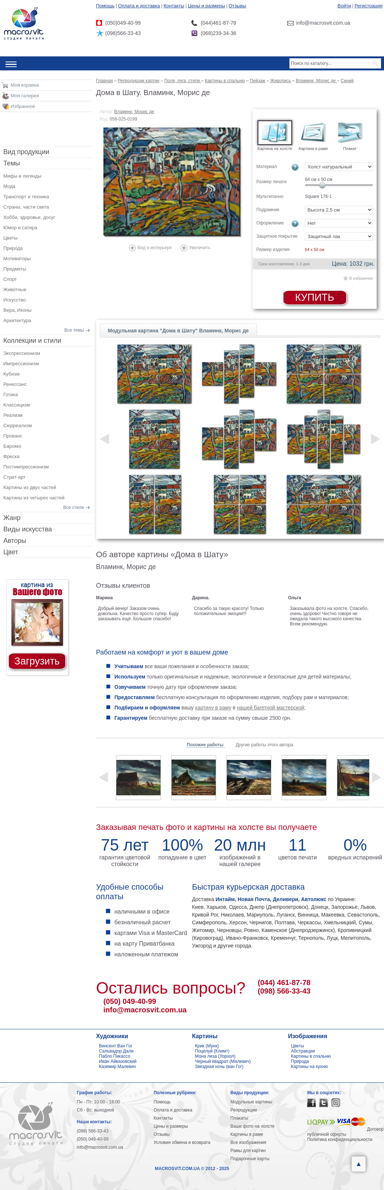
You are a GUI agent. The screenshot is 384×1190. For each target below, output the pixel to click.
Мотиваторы (17, 258)
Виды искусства (27, 529)
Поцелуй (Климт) (212, 1051)
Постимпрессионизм (26, 467)
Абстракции (303, 1051)
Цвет (10, 552)
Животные (15, 289)
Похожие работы (206, 744)
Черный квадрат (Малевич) (223, 1061)
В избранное (361, 278)
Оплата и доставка (139, 5)
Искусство (14, 300)
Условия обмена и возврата (182, 1142)
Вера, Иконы (17, 310)
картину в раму (213, 708)
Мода (9, 186)
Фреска (11, 456)
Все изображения (248, 1142)
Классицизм (16, 405)
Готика (10, 394)
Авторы (14, 540)
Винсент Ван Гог (116, 1045)
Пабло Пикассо (114, 1056)
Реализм (12, 415)
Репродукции (243, 1110)
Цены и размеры (206, 5)
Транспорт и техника (26, 196)
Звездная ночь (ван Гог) (219, 1066)
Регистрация (369, 5)
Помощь (105, 5)
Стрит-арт (14, 477)
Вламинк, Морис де (134, 111)
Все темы (74, 330)
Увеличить (200, 247)
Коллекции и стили (32, 340)
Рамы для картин (248, 1150)
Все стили (73, 507)
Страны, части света (26, 207)
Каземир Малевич (117, 1066)
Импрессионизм (21, 363)
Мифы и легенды (22, 176)
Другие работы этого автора (264, 744)
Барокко (12, 446)
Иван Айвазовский (118, 1061)
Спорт (10, 279)
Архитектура (17, 320)
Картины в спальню (311, 1056)
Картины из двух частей (29, 487)
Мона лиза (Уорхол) (215, 1056)
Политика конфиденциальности (339, 1139)
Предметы (14, 269)
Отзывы (237, 5)
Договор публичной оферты (345, 1132)
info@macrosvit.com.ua (145, 1010)
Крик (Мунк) (207, 1045)
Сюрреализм (17, 425)
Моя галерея (25, 95)
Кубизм (11, 374)
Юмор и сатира (20, 227)
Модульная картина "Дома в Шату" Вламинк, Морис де (178, 331)
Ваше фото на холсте (252, 1126)
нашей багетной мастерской (270, 708)
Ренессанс (15, 384)
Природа (13, 248)
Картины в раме (246, 1134)
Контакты (173, 5)
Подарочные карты (249, 1158)
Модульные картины (251, 1101)
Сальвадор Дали (116, 1051)
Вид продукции (26, 152)
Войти (344, 5)
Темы (11, 163)
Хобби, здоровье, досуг (29, 217)
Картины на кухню (309, 1066)
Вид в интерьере (155, 247)
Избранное (23, 106)
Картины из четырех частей (33, 497)
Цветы (10, 238)
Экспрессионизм (21, 353)
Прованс (12, 436)
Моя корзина (25, 85)
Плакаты (239, 1118)
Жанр (12, 517)
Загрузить (37, 661)
